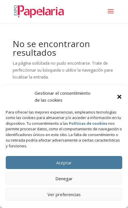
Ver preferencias (64, 194)
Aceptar (64, 163)
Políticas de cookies (88, 123)
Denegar (64, 178)
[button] (119, 97)
